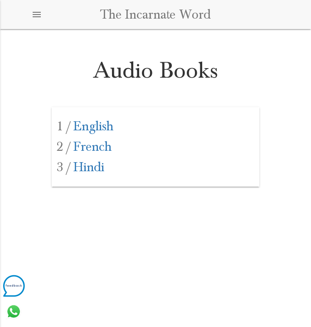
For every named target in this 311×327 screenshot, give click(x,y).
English (85, 126)
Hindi (80, 167)
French (84, 146)
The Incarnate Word (155, 14)
